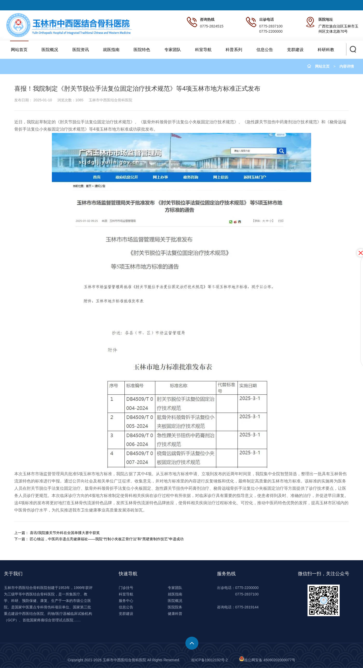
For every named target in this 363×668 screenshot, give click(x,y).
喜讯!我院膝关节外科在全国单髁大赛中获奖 (65, 533)
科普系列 (234, 49)
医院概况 (49, 49)
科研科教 (326, 49)
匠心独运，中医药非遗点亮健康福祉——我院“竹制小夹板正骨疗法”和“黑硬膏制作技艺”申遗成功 (107, 539)
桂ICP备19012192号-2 (209, 660)
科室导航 (203, 49)
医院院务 (175, 607)
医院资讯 (80, 49)
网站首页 (19, 49)
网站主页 (322, 66)
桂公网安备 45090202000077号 (267, 660)
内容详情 (346, 66)
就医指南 (111, 49)
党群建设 (295, 49)
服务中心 (126, 601)
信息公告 (264, 49)
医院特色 (142, 49)
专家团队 (172, 49)
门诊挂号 (126, 588)
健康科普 (175, 614)
